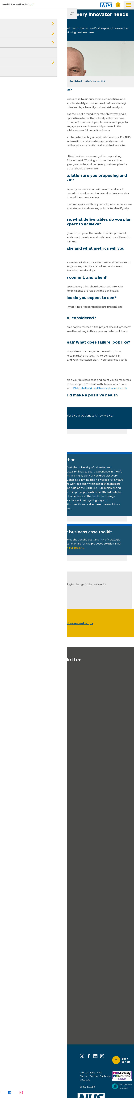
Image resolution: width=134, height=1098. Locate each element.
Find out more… (46, 420)
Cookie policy (56, 1073)
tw (17, 81)
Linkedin (95, 1056)
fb (25, 81)
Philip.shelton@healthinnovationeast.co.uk (100, 388)
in (33, 81)
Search (118, 4)
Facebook (89, 1056)
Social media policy (12, 1082)
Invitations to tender (37, 1082)
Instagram (102, 1056)
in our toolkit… (75, 547)
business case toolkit (15, 388)
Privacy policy (33, 1073)
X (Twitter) (82, 1056)
